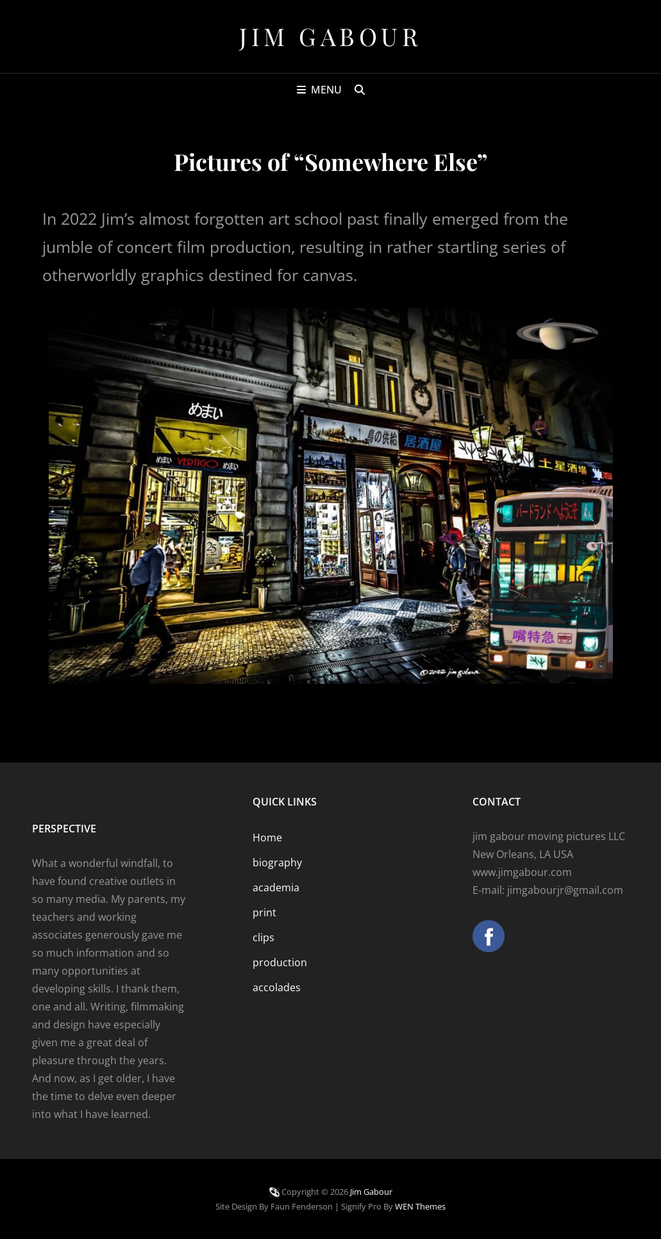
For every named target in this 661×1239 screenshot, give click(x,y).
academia (276, 887)
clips (263, 937)
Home (267, 837)
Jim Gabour (330, 36)
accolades (277, 987)
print (264, 912)
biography (277, 862)
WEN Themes (420, 1206)
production (280, 962)
